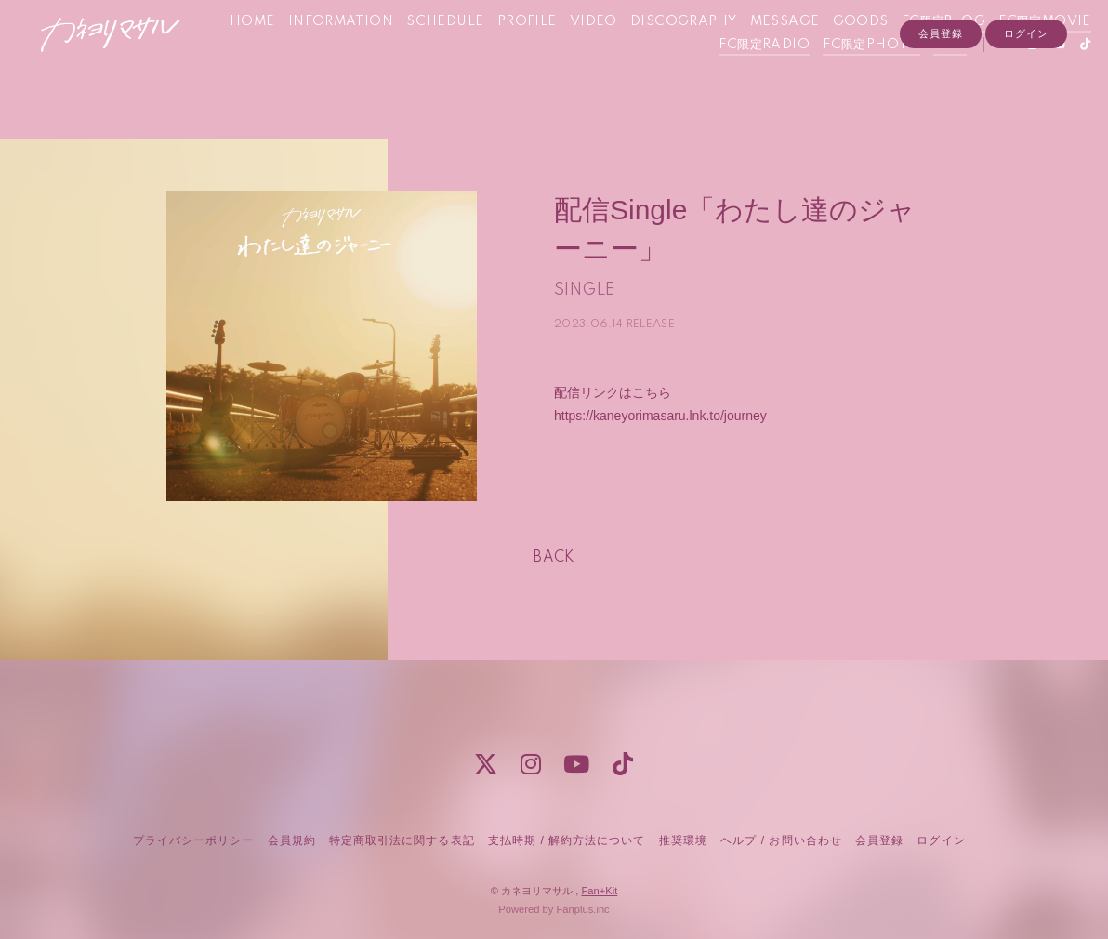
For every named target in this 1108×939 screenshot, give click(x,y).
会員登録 (940, 108)
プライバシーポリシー (193, 840)
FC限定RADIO (739, 77)
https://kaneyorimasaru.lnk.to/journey (660, 415)
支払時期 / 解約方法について (567, 840)
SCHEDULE (524, 53)
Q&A (924, 77)
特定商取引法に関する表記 (401, 840)
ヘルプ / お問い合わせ (780, 840)
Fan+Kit (599, 890)
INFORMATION (420, 53)
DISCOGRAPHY (763, 53)
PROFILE (607, 53)
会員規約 (292, 840)
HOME (332, 53)
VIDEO (673, 53)
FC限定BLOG (1023, 53)
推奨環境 (683, 840)
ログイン (1026, 108)
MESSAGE (864, 53)
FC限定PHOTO (845, 77)
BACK (554, 557)
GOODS (941, 53)
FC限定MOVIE (633, 77)
